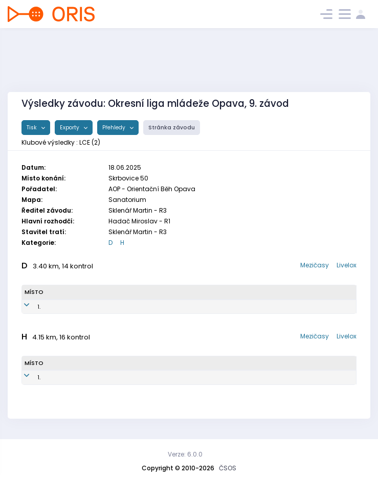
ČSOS (227, 468)
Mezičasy (314, 265)
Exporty (70, 127)
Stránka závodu (171, 127)
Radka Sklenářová (80, 307)
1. (26, 307)
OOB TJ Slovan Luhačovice (241, 307)
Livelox (347, 265)
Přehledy (114, 127)
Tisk (32, 127)
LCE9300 (130, 377)
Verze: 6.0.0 (185, 454)
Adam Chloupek (78, 377)
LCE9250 (136, 307)
